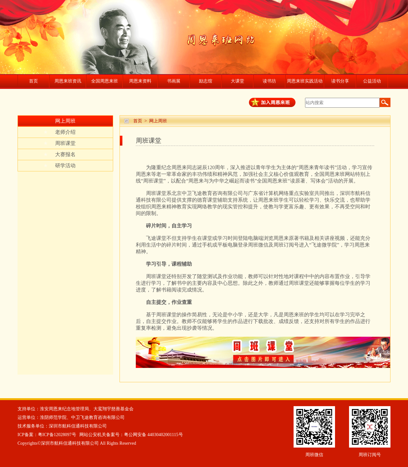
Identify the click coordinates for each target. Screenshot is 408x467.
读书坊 (269, 81)
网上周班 (65, 121)
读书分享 (340, 81)
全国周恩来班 (104, 81)
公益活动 (372, 81)
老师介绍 (59, 132)
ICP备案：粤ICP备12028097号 (47, 434)
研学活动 (59, 165)
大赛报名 (59, 154)
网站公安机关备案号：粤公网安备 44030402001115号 (131, 434)
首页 (33, 81)
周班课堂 (59, 143)
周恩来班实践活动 (305, 81)
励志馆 (205, 81)
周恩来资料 (140, 81)
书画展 (173, 81)
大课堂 (237, 81)
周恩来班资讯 (68, 81)
